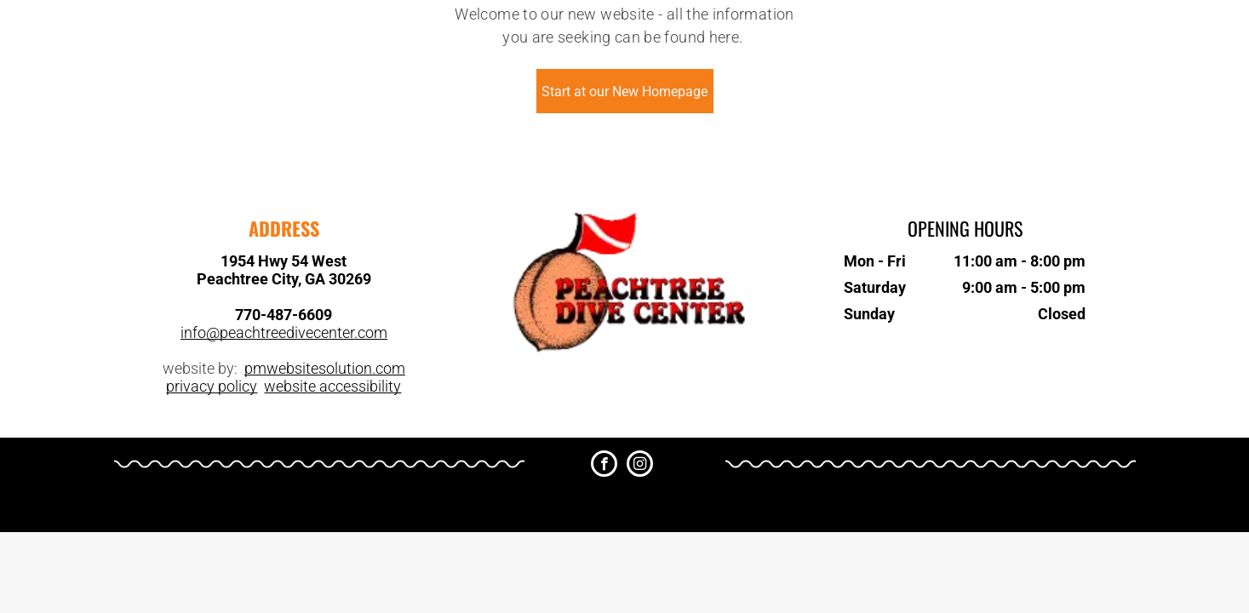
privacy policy (211, 386)
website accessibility (332, 386)
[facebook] (604, 465)
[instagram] (640, 465)
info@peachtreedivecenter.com (283, 332)
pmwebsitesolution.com (324, 368)
